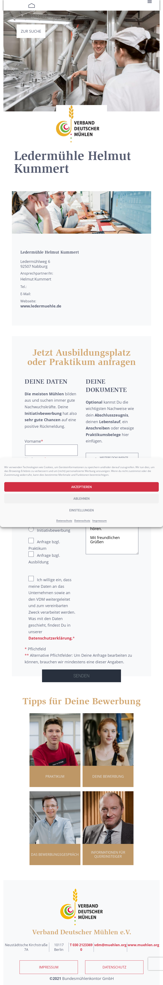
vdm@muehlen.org (110, 945)
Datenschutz (64, 520)
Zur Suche (31, 31)
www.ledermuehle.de (40, 306)
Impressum (99, 520)
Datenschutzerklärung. (50, 638)
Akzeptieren (81, 487)
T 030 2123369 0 (81, 947)
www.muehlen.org (143, 945)
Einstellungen (81, 510)
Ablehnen (81, 499)
